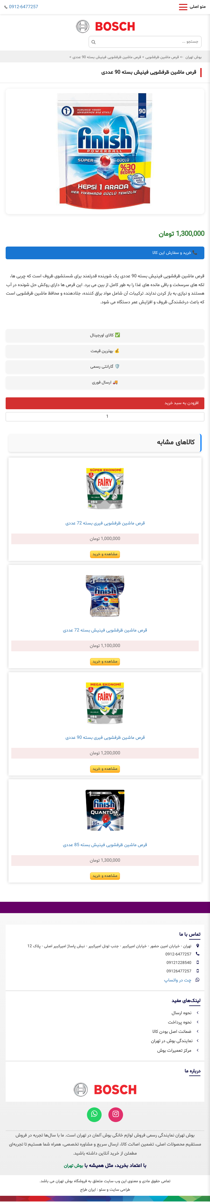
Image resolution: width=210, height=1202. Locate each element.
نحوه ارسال (186, 1013)
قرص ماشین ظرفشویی (161, 57)
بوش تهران (193, 57)
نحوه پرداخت (184, 1022)
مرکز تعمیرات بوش (178, 1051)
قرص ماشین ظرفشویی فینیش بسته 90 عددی (106, 57)
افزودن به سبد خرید (182, 403)
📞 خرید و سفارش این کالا (175, 253)
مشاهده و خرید (105, 554)
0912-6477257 (23, 7)
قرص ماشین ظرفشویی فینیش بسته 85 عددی (105, 845)
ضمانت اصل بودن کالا (176, 1032)
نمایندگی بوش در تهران (175, 1041)
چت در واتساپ (177, 980)
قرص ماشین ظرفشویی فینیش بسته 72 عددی (105, 630)
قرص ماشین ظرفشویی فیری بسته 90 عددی (105, 738)
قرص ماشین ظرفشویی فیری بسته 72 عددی (105, 523)
